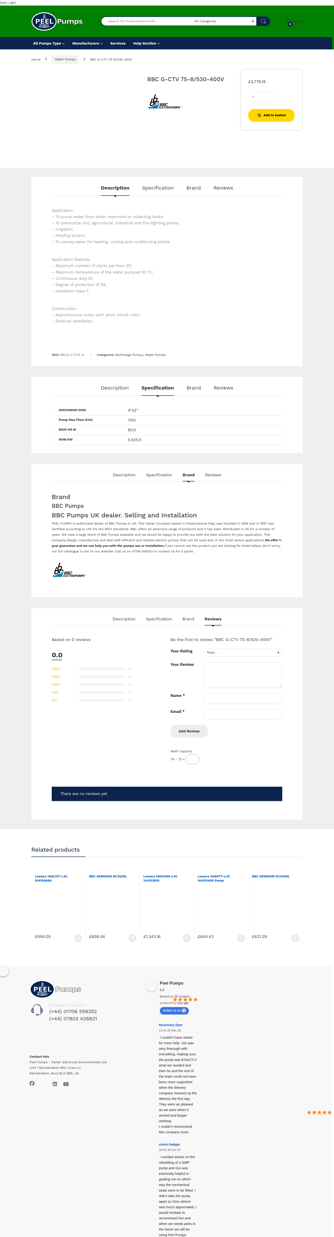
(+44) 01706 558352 (73, 1011)
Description (115, 188)
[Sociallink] (32, 1083)
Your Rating (181, 651)
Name (177, 695)
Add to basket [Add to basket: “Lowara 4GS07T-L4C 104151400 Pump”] (241, 938)
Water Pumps (65, 59)
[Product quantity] (264, 97)
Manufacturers (85, 43)
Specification (158, 188)
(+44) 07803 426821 (73, 1018)
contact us (166, 551)
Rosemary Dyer (171, 1025)
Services (118, 43)
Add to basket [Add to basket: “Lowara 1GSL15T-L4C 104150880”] (78, 938)
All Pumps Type (47, 43)
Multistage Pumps (129, 355)
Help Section (144, 43)
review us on (174, 1010)
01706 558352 (142, 551)
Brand (193, 188)
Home (35, 59)
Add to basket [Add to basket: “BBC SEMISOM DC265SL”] (295, 938)
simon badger (169, 1144)
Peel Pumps (171, 983)
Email (177, 711)
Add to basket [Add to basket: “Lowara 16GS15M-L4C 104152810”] (187, 938)
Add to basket (274, 115)
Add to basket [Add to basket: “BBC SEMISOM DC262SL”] (132, 938)
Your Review (182, 664)
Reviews (223, 188)
